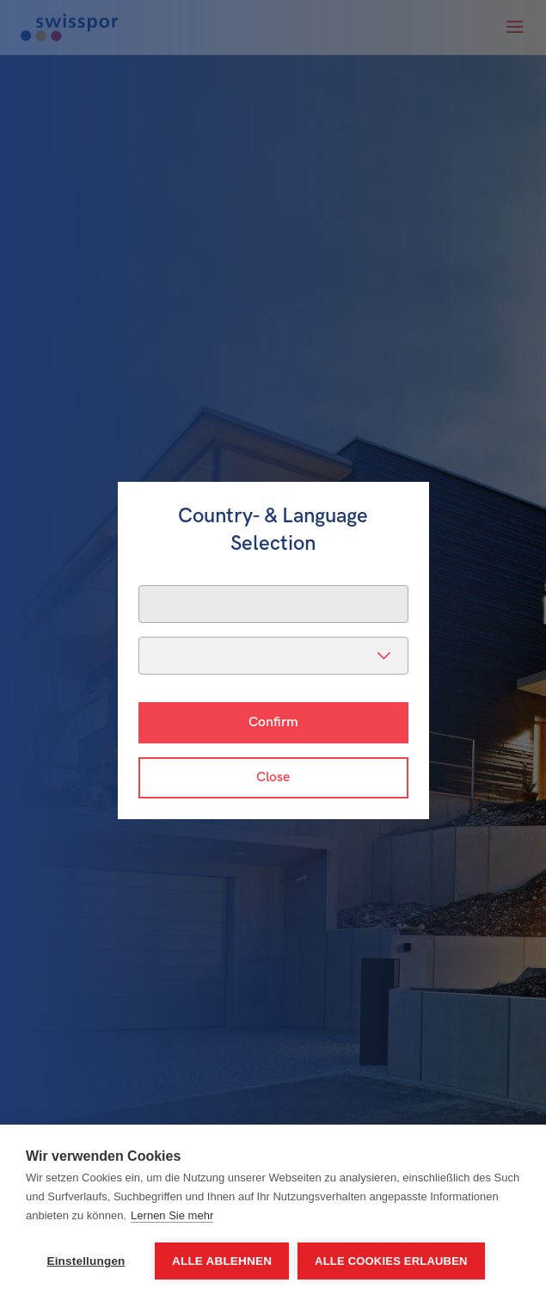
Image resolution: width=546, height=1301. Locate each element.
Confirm (273, 722)
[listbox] (273, 656)
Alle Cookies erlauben (391, 1261)
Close (273, 777)
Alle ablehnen (222, 1261)
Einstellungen (85, 1261)
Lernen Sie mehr (172, 1215)
